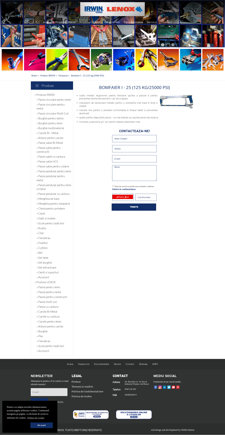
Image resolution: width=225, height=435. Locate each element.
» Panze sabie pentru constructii (49, 149)
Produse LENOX (90, 22)
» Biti (39, 252)
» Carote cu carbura (48, 316)
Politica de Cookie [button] (35, 418)
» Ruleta (41, 228)
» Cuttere (42, 247)
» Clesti (41, 213)
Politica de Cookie (82, 396)
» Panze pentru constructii (52, 297)
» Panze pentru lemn (48, 287)
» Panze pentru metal (49, 292)
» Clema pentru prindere (51, 208)
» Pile (40, 336)
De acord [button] (42, 425)
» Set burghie (44, 262)
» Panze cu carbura (47, 306)
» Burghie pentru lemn (49, 123)
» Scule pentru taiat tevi (50, 223)
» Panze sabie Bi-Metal (50, 142)
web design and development (164, 430)
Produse (48, 85)
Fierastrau (64, 75)
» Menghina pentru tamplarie (53, 203)
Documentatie (133, 22)
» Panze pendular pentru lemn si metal (54, 187)
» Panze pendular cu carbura (53, 193)
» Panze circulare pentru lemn (54, 99)
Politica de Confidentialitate (88, 391)
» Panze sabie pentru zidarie (53, 166)
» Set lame (42, 257)
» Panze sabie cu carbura (51, 156)
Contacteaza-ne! (134, 131)
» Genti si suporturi (48, 272)
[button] (18, 425)
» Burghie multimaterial (50, 128)
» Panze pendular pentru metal (51, 178)
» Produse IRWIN (45, 94)
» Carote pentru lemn (49, 321)
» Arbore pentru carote (50, 137)
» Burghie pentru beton (50, 118)
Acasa (47, 22)
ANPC (156, 364)
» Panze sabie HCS (47, 161)
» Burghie (42, 331)
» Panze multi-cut (47, 301)
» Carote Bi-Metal (47, 311)
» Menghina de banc (48, 198)
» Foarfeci (42, 242)
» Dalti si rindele (46, 218)
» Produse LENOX (45, 282)
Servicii (152, 22)
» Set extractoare (46, 267)
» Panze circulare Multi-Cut (53, 113)
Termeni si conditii (83, 387)
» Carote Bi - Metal (47, 133)
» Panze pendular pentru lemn (54, 171)
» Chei (40, 233)
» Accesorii (43, 277)
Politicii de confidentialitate (124, 189)
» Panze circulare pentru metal (51, 106)
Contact (166, 22)
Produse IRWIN (65, 22)
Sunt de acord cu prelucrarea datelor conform (133, 187)
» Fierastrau (43, 238)
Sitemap (143, 364)
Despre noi (112, 22)
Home (35, 75)
